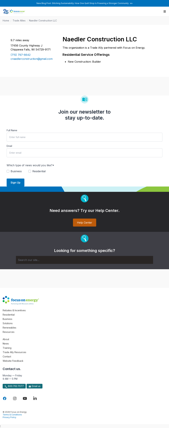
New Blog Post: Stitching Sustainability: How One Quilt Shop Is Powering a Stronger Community (84, 3)
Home (6, 20)
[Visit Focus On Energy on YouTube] (25, 398)
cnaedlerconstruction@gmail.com (32, 58)
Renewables (9, 327)
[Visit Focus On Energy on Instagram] (15, 398)
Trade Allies (19, 20)
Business (7, 319)
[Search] (84, 260)
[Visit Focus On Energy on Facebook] (5, 398)
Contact (7, 356)
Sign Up (15, 182)
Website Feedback (13, 360)
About (6, 339)
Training (7, 347)
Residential (9, 314)
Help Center (84, 222)
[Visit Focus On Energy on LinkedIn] (35, 398)
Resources (8, 332)
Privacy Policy (9, 417)
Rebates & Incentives (14, 310)
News (6, 343)
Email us (34, 386)
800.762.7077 (14, 386)
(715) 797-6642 (21, 54)
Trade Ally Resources (14, 352)
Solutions (8, 323)
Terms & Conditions (12, 414)
